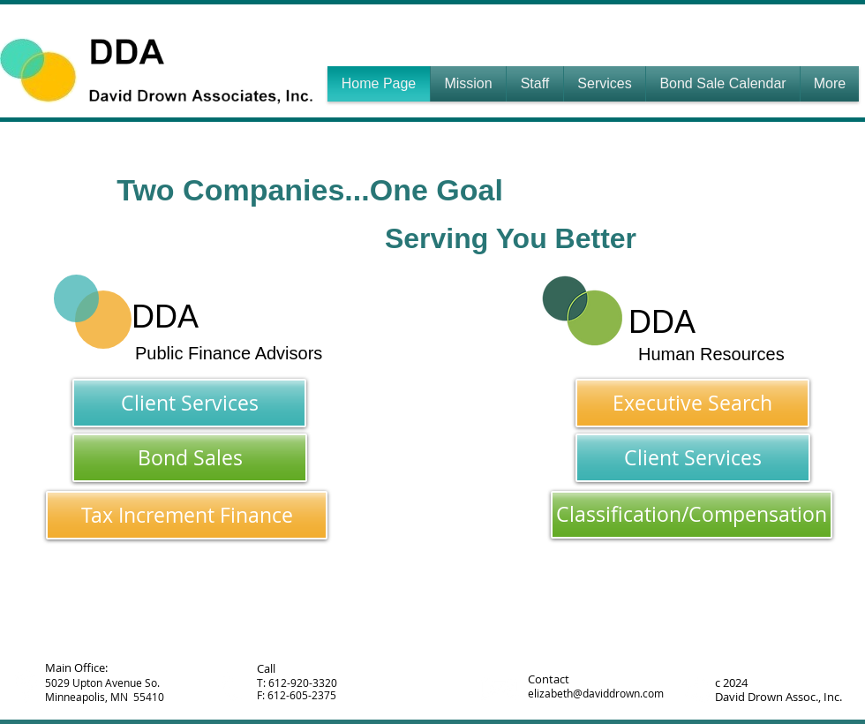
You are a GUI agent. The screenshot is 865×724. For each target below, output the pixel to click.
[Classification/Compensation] (691, 515)
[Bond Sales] (189, 458)
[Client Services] (189, 403)
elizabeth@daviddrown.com (596, 693)
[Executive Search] (692, 403)
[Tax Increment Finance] (186, 515)
